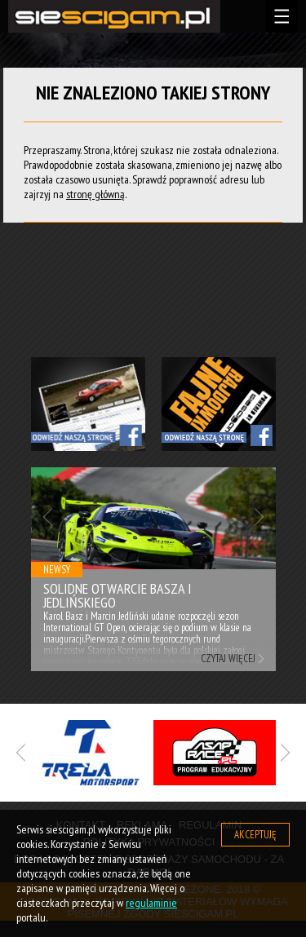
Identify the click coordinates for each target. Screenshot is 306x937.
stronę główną (95, 194)
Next (259, 516)
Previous (47, 516)
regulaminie (151, 902)
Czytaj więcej (228, 658)
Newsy (56, 570)
